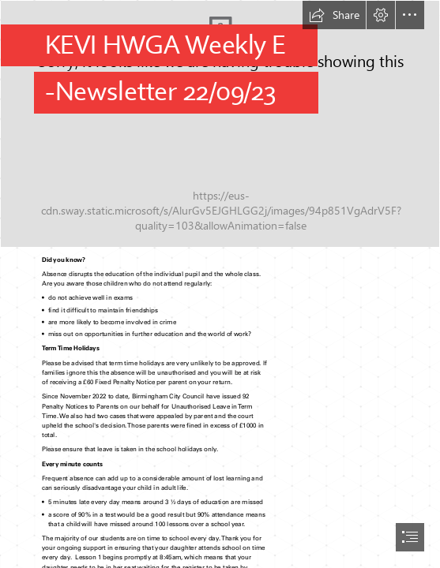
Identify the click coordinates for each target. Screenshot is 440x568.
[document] (220, 284)
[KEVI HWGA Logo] (220, 124)
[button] (334, 15)
